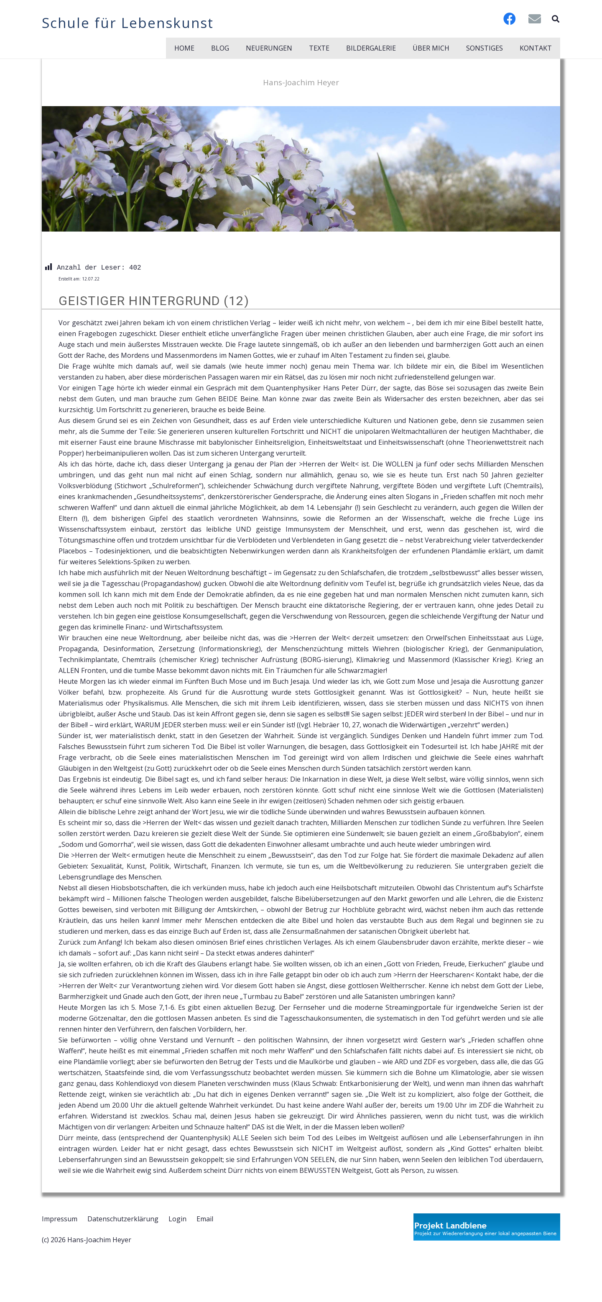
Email (204, 1218)
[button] (555, 18)
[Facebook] (509, 18)
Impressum (59, 1218)
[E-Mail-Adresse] (534, 18)
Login (177, 1218)
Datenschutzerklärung (122, 1218)
